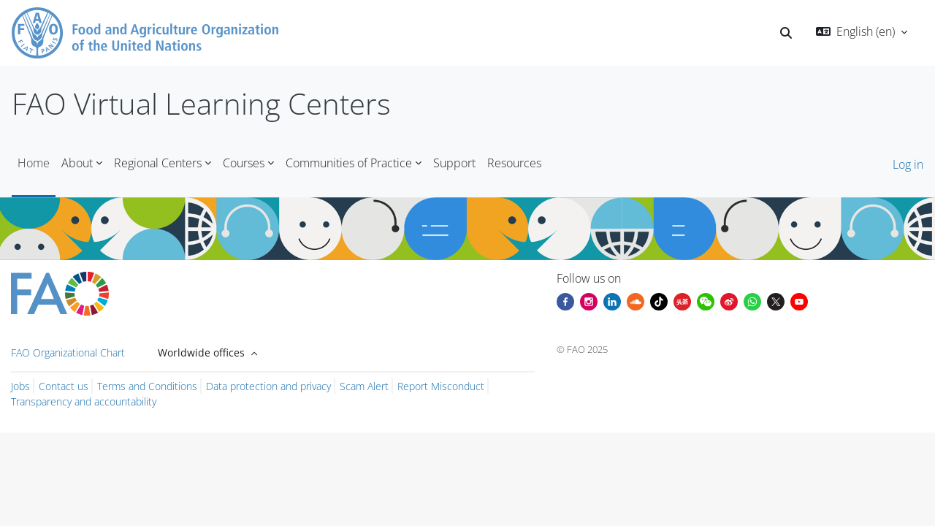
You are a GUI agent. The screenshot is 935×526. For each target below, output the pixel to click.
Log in (908, 164)
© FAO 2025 (582, 349)
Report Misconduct (440, 386)
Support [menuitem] (454, 163)
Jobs (20, 386)
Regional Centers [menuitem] (158, 163)
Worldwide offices (203, 352)
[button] (786, 33)
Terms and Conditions (147, 386)
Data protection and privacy (268, 386)
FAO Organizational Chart (68, 352)
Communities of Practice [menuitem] (349, 163)
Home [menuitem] (34, 163)
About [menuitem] (77, 163)
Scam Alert (364, 386)
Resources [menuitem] (514, 163)
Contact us (63, 386)
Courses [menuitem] (243, 163)
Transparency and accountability (83, 401)
